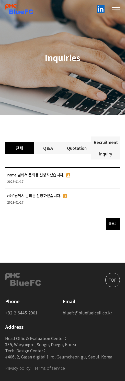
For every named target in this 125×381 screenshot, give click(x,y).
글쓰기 (113, 224)
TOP (113, 280)
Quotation (77, 148)
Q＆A (48, 148)
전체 (19, 148)
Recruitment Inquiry (106, 148)
